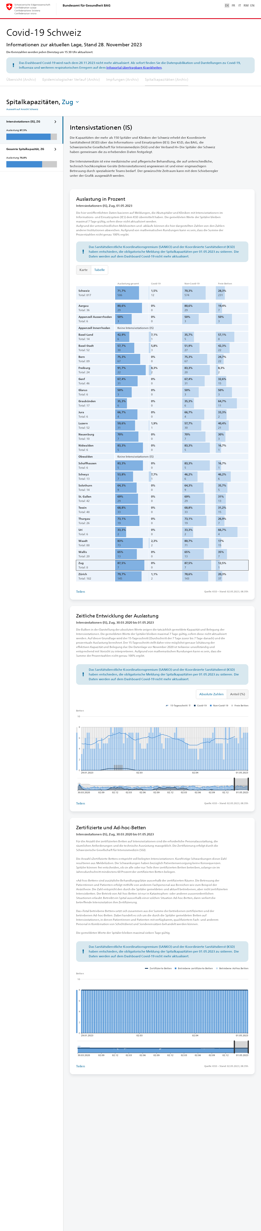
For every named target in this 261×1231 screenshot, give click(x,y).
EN (252, 5)
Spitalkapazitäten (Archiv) (166, 79)
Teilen (80, 592)
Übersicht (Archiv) (21, 79)
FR (233, 5)
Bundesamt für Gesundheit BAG (87, 5)
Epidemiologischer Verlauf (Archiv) (71, 79)
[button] (70, 102)
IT (239, 5)
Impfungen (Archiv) (122, 79)
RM (246, 5)
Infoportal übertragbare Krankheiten (134, 67)
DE (227, 5)
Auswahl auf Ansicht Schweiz (22, 109)
